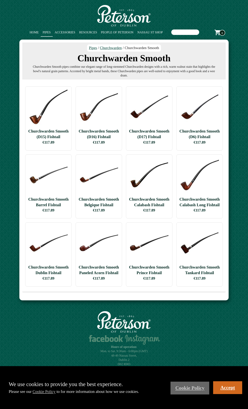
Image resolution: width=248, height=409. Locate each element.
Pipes (47, 32)
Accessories (65, 32)
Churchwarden (111, 48)
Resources (88, 32)
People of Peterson (117, 32)
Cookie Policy (44, 391)
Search (203, 32)
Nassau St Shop (150, 32)
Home (34, 32)
